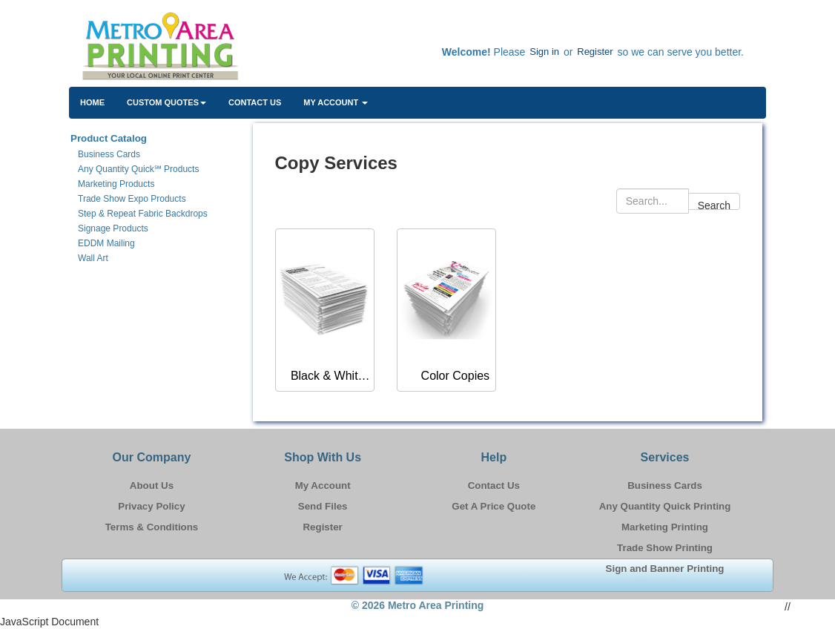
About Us (152, 485)
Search (714, 205)
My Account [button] (335, 102)
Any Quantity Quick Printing (665, 506)
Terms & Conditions (152, 527)
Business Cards (664, 485)
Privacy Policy (151, 506)
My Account (323, 485)
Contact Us (254, 102)
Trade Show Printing (665, 547)
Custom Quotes (166, 102)
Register (595, 51)
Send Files (323, 506)
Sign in (544, 51)
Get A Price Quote (493, 506)
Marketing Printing (664, 527)
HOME (92, 102)
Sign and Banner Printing (665, 568)
